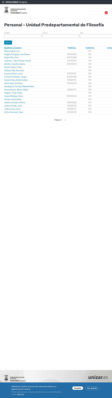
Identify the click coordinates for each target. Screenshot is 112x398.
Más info (20, 395)
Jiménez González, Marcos (14, 102)
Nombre (7, 33)
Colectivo (90, 48)
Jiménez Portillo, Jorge (13, 106)
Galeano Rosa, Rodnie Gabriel (16, 80)
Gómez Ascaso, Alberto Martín (16, 90)
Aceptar (77, 389)
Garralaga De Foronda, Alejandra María (19, 86)
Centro (44, 33)
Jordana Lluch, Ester (12, 109)
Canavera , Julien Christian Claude (17, 61)
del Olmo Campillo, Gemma (14, 64)
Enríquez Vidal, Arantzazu (14, 70)
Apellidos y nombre (13, 48)
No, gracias (92, 389)
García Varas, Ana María (13, 83)
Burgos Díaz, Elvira (11, 57)
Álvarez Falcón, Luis (12, 51)
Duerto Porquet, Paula (13, 67)
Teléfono (72, 48)
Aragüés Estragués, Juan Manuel (17, 54)
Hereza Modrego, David (13, 96)
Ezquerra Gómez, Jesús (13, 73)
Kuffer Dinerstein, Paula (13, 112)
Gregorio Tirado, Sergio (13, 93)
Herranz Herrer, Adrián (12, 99)
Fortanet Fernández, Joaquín (15, 77)
